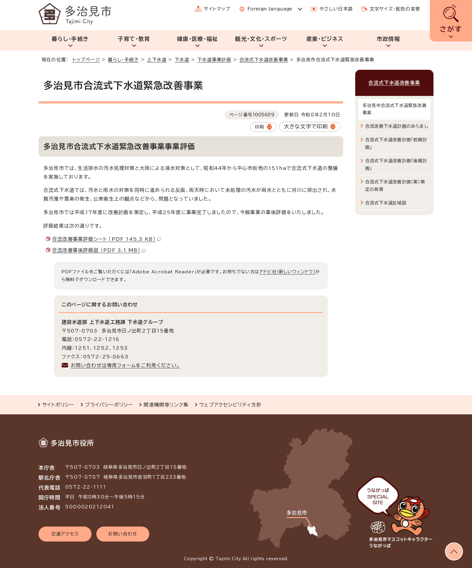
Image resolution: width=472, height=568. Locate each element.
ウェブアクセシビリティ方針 (230, 404)
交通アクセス (65, 534)
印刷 (259, 126)
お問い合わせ (122, 534)
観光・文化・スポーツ (261, 38)
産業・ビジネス (324, 38)
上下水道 (156, 59)
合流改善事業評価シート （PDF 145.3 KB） (106, 239)
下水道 (182, 59)
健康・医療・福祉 (197, 38)
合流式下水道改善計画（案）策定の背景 (395, 185)
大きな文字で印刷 (306, 126)
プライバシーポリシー (109, 404)
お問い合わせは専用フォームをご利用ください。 (125, 365)
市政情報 (388, 38)
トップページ (86, 59)
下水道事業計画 (214, 59)
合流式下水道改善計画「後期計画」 (396, 164)
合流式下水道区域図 (385, 203)
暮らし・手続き (70, 38)
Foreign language (269, 9)
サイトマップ (217, 9)
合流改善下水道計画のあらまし (396, 126)
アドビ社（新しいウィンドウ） (287, 271)
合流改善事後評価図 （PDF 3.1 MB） (98, 250)
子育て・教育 (134, 38)
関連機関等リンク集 (166, 404)
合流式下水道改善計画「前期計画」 (396, 143)
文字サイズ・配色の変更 (395, 9)
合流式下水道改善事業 (263, 59)
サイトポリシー (58, 404)
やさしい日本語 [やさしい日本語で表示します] (336, 9)
